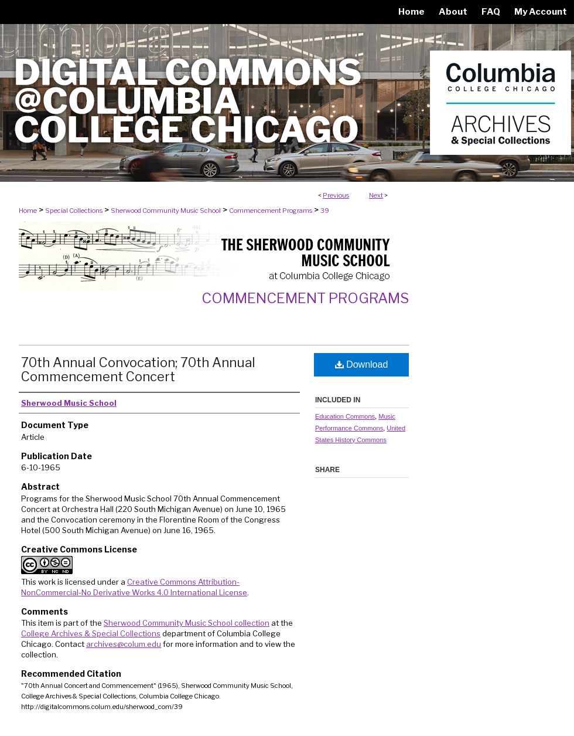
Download (361, 364)
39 (324, 210)
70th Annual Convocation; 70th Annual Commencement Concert (138, 369)
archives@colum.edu (123, 644)
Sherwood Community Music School (166, 210)
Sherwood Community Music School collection (186, 623)
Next (376, 195)
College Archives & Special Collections (90, 633)
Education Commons (345, 416)
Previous (336, 195)
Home (28, 210)
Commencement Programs (270, 210)
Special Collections (73, 210)
